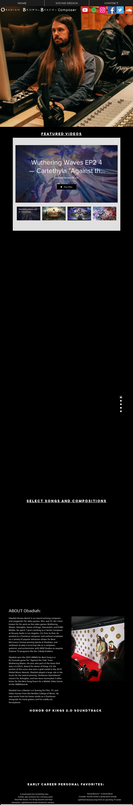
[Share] (115, 141)
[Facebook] (111, 10)
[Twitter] (120, 10)
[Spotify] (93, 10)
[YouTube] (85, 10)
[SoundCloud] (128, 10)
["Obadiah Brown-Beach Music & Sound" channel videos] (66, 217)
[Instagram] (102, 10)
